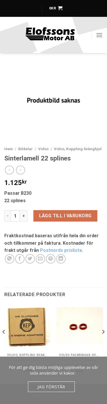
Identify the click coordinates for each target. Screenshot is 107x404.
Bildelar (25, 148)
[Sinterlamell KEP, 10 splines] (27, 327)
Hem (8, 148)
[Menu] (99, 35)
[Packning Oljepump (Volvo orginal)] (79, 327)
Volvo (43, 148)
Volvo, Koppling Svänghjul (78, 148)
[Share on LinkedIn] (61, 259)
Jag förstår (51, 386)
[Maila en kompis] (40, 259)
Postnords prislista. (61, 250)
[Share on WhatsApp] (9, 259)
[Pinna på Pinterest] (50, 259)
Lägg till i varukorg (65, 215)
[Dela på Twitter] (30, 259)
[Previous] (4, 343)
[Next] (103, 343)
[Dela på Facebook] (20, 259)
